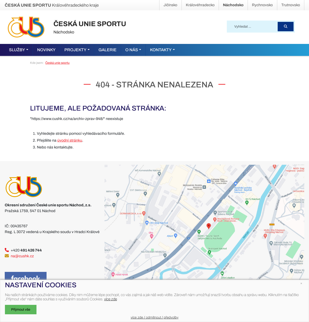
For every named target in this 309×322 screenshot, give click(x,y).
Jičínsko (170, 5)
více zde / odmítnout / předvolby (155, 317)
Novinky (46, 50)
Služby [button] (17, 50)
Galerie (107, 50)
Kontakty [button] (161, 50)
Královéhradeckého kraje (52, 5)
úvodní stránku (69, 140)
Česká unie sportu (57, 62)
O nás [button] (131, 50)
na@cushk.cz (22, 256)
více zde (110, 299)
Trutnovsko (290, 5)
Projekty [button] (75, 50)
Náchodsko (233, 5)
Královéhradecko (200, 5)
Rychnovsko (262, 5)
